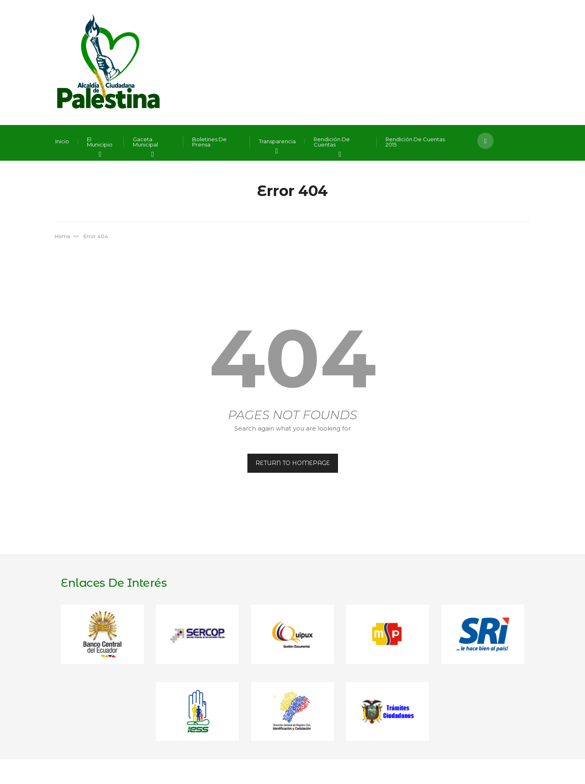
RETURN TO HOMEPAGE (293, 463)
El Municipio (100, 142)
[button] (485, 141)
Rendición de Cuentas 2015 (415, 142)
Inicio (62, 141)
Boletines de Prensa (209, 142)
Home (62, 236)
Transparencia (277, 141)
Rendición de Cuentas (332, 142)
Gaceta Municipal (145, 142)
